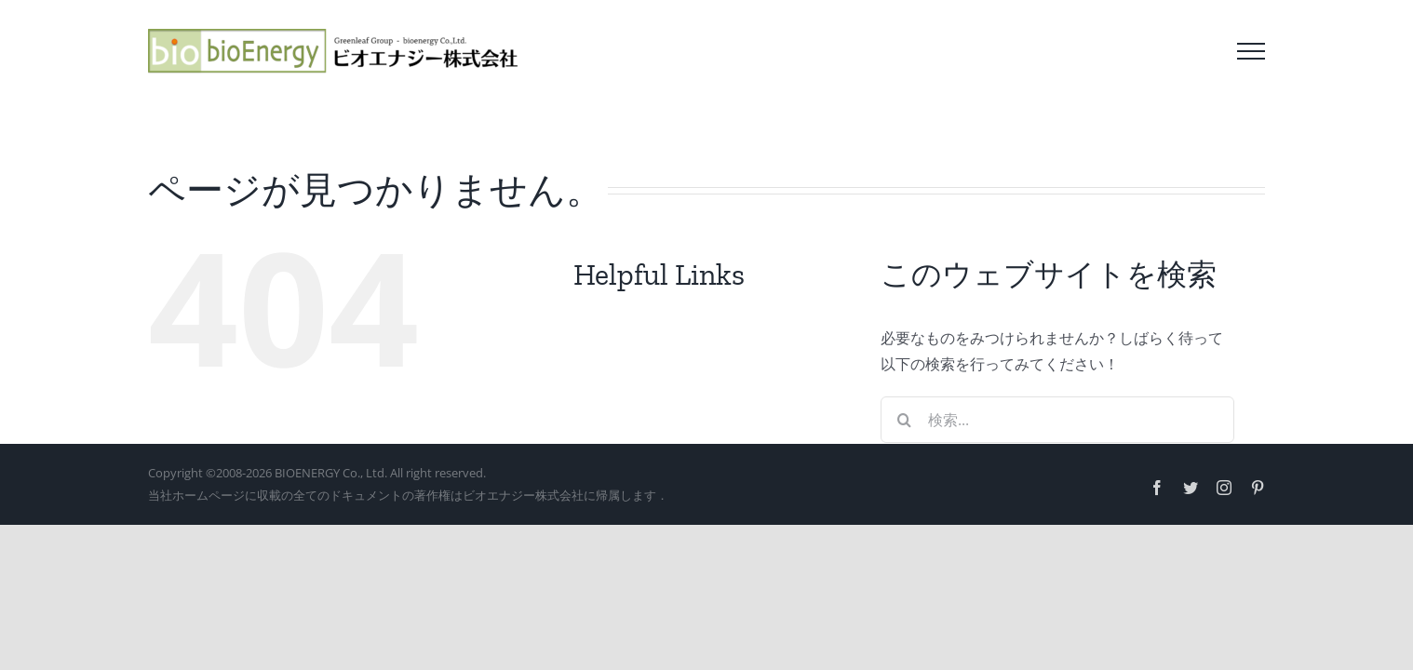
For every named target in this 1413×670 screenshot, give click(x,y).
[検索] (904, 419)
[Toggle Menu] (1251, 51)
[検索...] (1057, 419)
